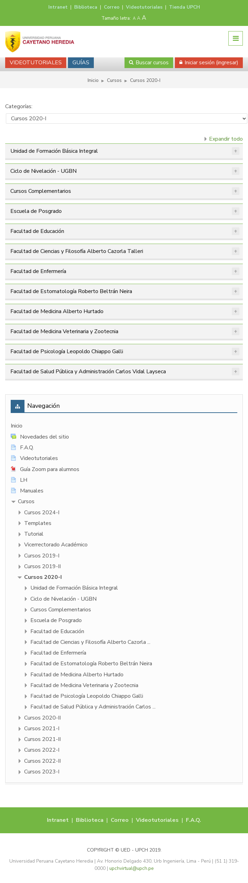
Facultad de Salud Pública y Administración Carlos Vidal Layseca (88, 371)
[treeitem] (124, 426)
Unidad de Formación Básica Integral (54, 151)
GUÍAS (80, 62)
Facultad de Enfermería (38, 271)
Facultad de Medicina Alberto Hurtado (56, 311)
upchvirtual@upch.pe (131, 868)
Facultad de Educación (37, 231)
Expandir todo (226, 139)
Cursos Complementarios (40, 191)
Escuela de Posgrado (36, 211)
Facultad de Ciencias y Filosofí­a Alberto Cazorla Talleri (76, 251)
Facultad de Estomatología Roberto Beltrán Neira (71, 291)
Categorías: (18, 106)
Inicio (16, 426)
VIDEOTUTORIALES (36, 62)
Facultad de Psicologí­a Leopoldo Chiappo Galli (66, 351)
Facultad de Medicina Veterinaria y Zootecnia (64, 331)
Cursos (26, 501)
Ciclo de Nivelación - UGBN (43, 171)
